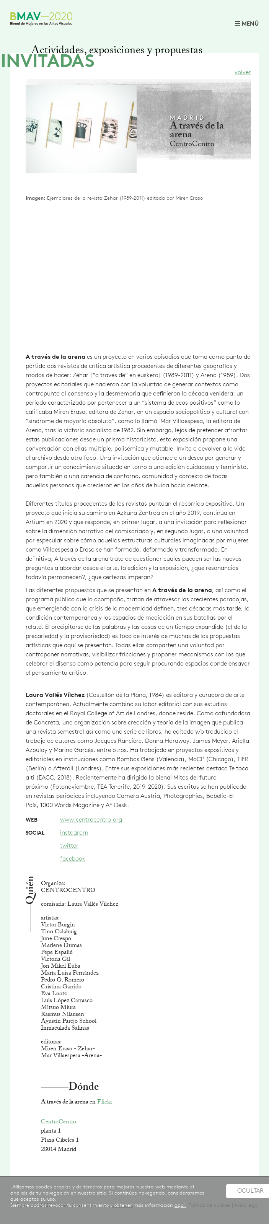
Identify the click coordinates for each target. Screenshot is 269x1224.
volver (243, 73)
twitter (69, 846)
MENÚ (250, 24)
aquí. (180, 1205)
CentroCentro (58, 1122)
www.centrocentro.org (91, 820)
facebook (72, 859)
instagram (74, 833)
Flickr (104, 1102)
